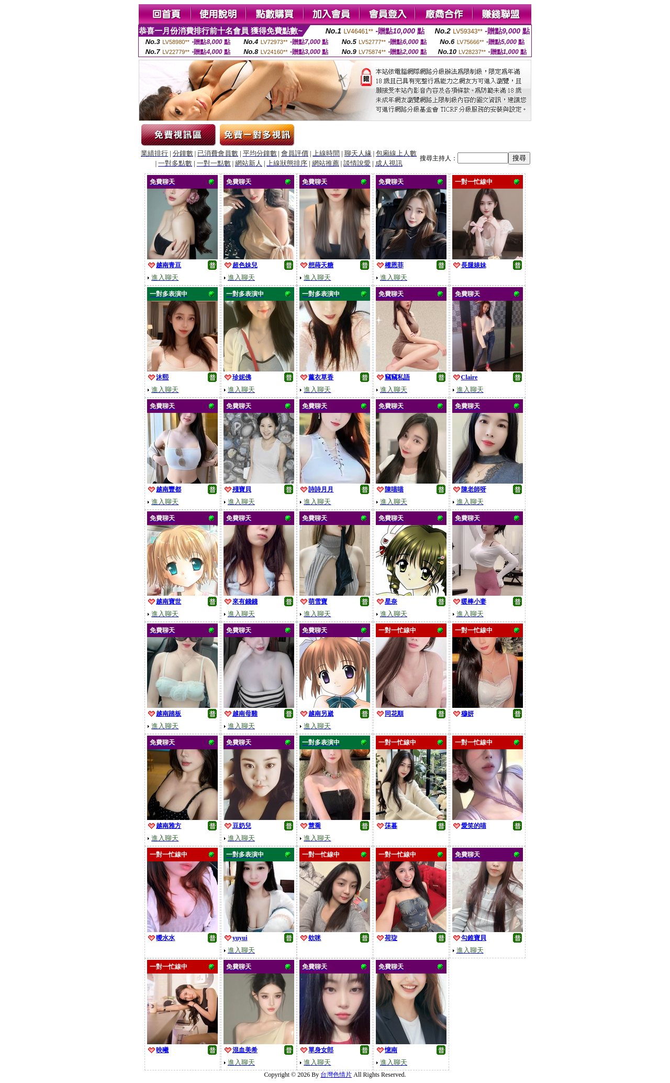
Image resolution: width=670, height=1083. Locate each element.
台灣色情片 (336, 1074)
